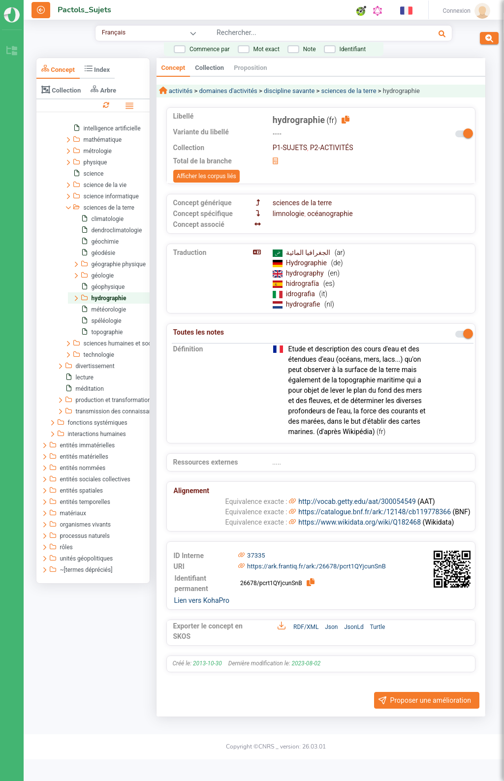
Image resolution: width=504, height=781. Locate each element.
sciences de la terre (349, 90)
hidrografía (303, 283)
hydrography (305, 273)
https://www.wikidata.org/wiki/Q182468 (359, 522)
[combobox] (300, 34)
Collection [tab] (61, 90)
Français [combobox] (114, 32)
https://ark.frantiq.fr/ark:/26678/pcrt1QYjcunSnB (316, 566)
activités (180, 90)
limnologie (289, 214)
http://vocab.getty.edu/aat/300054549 (357, 501)
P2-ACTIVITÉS (331, 148)
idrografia (301, 294)
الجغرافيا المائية (309, 252)
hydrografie (304, 304)
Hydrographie (307, 263)
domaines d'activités (228, 90)
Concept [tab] (58, 68)
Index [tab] (97, 68)
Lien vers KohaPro (201, 600)
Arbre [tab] (103, 89)
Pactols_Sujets (84, 9)
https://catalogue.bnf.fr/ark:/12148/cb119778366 (374, 512)
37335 (256, 555)
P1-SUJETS (290, 148)
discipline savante (289, 90)
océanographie (329, 214)
